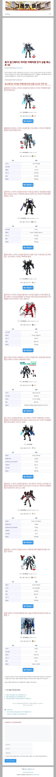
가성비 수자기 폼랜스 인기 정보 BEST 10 (17, 714)
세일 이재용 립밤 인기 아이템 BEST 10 (15, 697)
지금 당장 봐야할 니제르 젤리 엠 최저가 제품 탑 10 (18, 698)
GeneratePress (35, 774)
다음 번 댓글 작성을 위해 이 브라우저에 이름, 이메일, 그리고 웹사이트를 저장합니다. (27, 756)
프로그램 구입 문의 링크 (28, 772)
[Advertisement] (28, 31)
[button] (50, 14)
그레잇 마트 (9, 710)
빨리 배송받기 (28, 121)
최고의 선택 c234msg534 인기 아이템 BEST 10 (19, 712)
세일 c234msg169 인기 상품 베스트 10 (16, 695)
